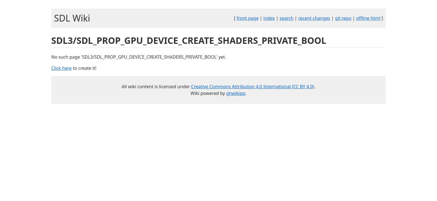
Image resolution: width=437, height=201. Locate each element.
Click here (61, 68)
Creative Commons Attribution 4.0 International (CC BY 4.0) (252, 86)
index (269, 18)
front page (248, 18)
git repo (343, 18)
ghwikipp (235, 93)
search (286, 18)
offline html (368, 18)
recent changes (314, 18)
